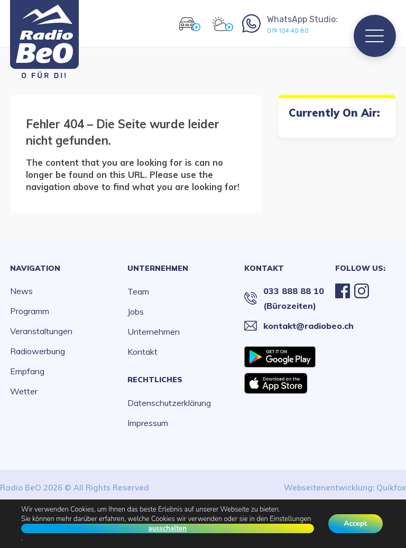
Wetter (24, 391)
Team (138, 291)
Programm (29, 311)
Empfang (27, 371)
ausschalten (167, 528)
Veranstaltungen (41, 331)
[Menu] (375, 36)
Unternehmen (157, 268)
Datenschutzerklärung (169, 403)
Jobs (135, 311)
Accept (355, 523)
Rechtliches (154, 379)
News (21, 291)
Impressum (147, 423)
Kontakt (142, 351)
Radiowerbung (37, 351)
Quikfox (391, 488)
